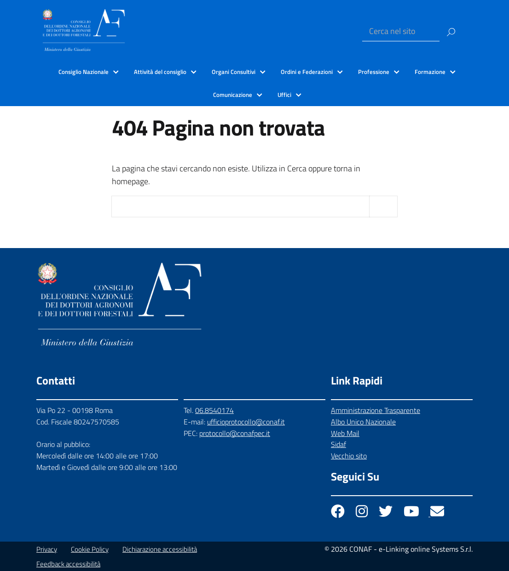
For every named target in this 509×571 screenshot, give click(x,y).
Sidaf (338, 444)
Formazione (430, 71)
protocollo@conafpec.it (234, 433)
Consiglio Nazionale (83, 71)
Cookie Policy (90, 549)
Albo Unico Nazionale (363, 421)
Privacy (46, 549)
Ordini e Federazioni (307, 71)
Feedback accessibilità (68, 564)
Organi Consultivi (233, 71)
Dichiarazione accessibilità (159, 549)
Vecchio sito (349, 455)
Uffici (284, 94)
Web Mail (345, 433)
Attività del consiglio (160, 71)
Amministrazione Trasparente (375, 410)
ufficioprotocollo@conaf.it (246, 421)
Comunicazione (232, 94)
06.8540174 (214, 410)
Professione (373, 71)
